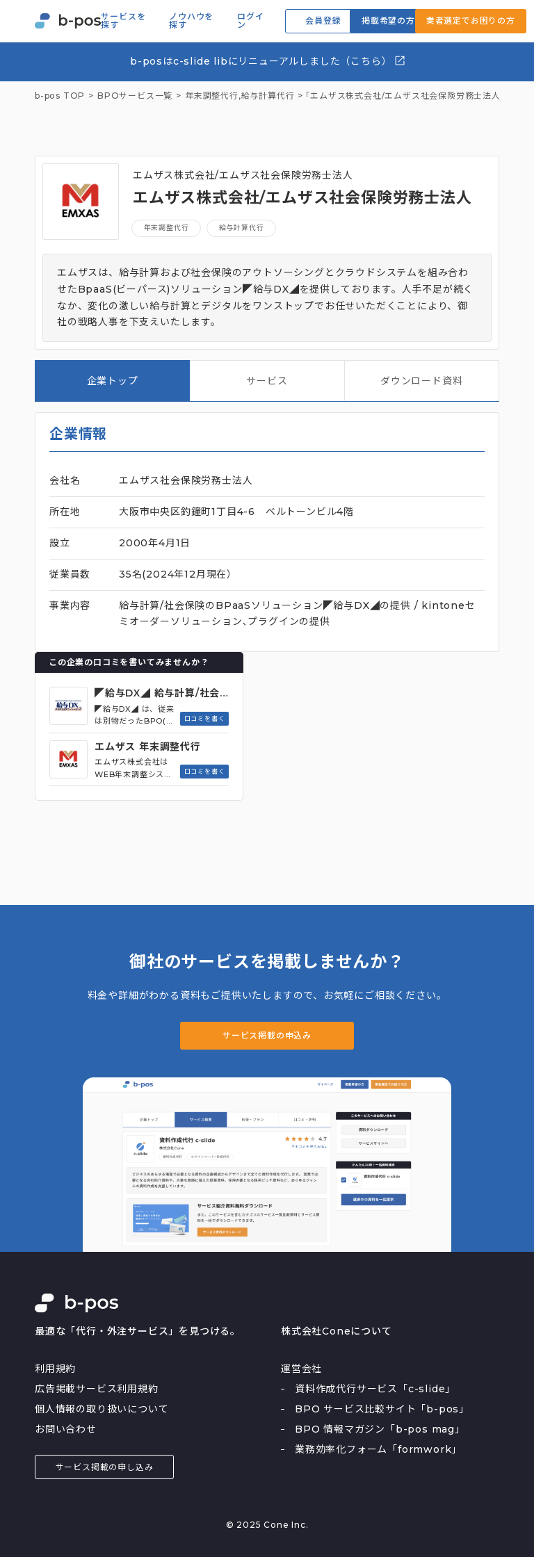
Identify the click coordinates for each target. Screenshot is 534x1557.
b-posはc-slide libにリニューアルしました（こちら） (268, 60)
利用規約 (55, 1368)
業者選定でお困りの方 (470, 20)
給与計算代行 (268, 96)
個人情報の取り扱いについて (101, 1409)
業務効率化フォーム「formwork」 (378, 1449)
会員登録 (323, 20)
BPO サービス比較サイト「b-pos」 (382, 1409)
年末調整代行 (166, 227)
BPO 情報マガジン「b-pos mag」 (380, 1429)
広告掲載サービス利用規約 (97, 1389)
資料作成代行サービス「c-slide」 (375, 1389)
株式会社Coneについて (336, 1331)
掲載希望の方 (388, 20)
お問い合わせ (66, 1429)
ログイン (250, 21)
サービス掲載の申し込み (105, 1467)
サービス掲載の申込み (267, 1035)
